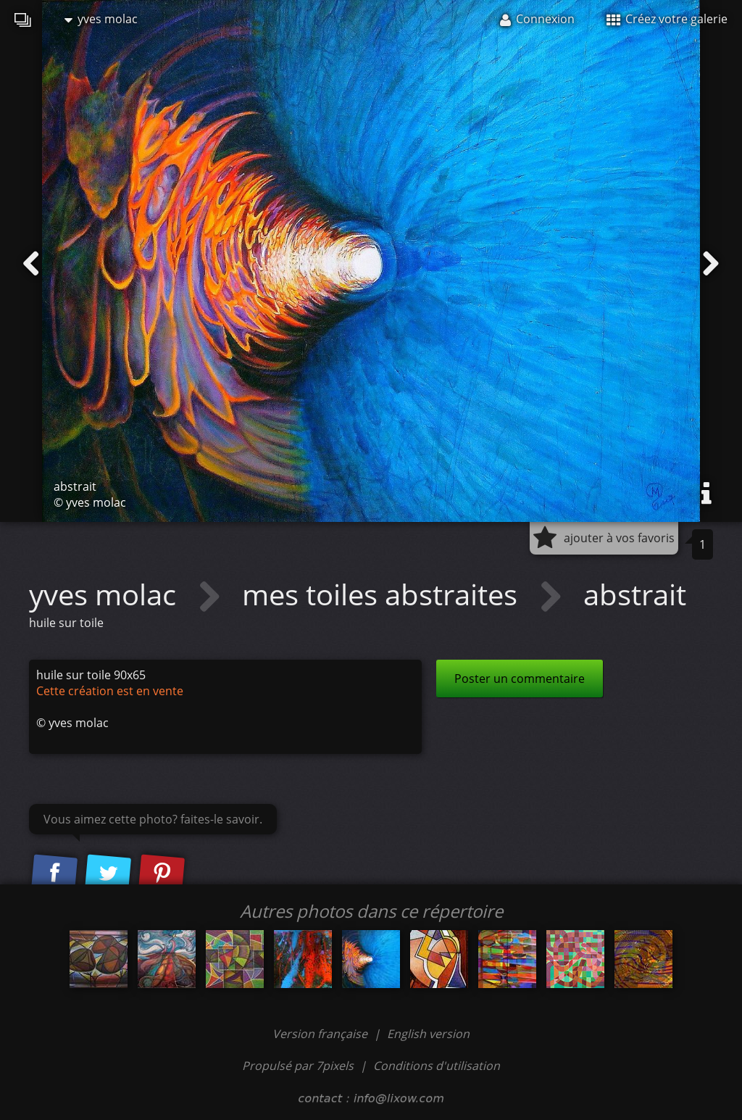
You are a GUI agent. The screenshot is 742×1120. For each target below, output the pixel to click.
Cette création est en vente (109, 691)
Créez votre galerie (667, 19)
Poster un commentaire (519, 678)
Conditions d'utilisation (436, 1066)
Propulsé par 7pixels (298, 1066)
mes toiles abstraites (383, 594)
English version (428, 1034)
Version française (321, 1034)
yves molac (101, 19)
